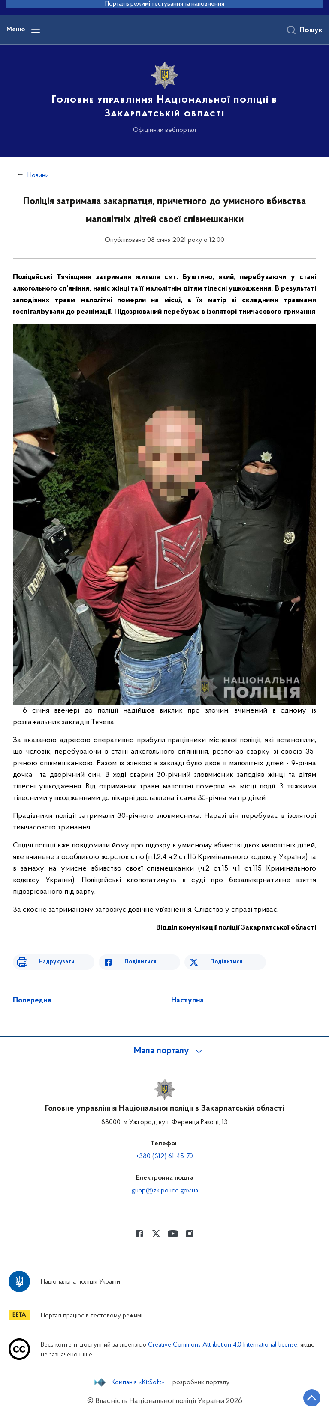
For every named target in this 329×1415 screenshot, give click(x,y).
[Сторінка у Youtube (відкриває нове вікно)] (173, 1233)
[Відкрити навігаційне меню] (35, 29)
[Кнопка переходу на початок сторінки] (311, 1397)
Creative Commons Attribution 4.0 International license (222, 1345)
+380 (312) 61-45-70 (164, 1156)
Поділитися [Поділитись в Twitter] (226, 962)
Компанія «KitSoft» (138, 1382)
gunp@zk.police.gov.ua (164, 1190)
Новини (38, 175)
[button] (165, 1051)
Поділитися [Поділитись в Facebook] (140, 962)
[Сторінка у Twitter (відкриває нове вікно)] (156, 1233)
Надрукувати (57, 962)
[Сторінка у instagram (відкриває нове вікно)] (189, 1233)
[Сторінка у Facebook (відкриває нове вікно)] (139, 1233)
